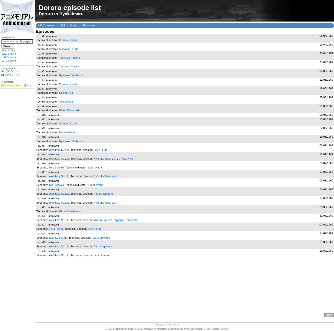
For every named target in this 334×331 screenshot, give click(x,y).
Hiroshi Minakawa (70, 211)
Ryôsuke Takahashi (71, 75)
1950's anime (9, 53)
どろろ (9, 71)
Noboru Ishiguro (103, 193)
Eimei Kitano (95, 185)
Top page (329, 315)
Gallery (157, 325)
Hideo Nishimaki (69, 110)
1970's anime (9, 60)
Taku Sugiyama (58, 237)
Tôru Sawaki (56, 167)
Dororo (74, 25)
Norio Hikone (67, 132)
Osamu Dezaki (68, 40)
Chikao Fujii (66, 92)
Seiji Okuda (100, 149)
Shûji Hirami (56, 228)
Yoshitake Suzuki (59, 149)
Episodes (45, 31)
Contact (176, 325)
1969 (62, 25)
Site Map (167, 325)
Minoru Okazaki (103, 220)
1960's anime (46, 25)
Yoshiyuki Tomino (69, 57)
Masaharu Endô (68, 49)
